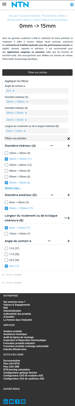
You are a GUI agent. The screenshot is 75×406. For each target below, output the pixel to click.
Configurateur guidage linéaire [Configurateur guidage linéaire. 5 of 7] (20, 372)
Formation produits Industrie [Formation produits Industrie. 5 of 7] (19, 343)
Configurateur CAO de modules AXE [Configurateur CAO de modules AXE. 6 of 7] (23, 375)
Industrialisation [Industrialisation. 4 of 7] (12, 310)
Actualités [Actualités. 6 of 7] (8, 316)
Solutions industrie (30, 15)
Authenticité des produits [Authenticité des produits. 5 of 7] (17, 313)
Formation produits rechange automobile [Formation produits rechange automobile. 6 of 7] (26, 346)
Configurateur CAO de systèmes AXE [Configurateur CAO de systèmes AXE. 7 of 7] (23, 378)
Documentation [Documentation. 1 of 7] (11, 360)
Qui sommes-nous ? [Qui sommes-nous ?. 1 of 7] (14, 301)
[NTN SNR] (20, 5)
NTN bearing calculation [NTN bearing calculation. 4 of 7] (16, 369)
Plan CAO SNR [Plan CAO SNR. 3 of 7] (11, 366)
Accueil (13, 15)
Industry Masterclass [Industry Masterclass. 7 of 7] (15, 349)
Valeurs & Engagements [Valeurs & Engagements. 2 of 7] (16, 304)
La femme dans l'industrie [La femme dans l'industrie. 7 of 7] (17, 319)
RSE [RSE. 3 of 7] (5, 307)
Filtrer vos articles (37, 72)
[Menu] (4, 4)
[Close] (68, 139)
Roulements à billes (54, 15)
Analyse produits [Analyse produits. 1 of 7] (12, 331)
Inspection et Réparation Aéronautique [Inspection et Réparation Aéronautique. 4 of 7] (24, 340)
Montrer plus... (13, 188)
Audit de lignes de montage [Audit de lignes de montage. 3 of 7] (18, 337)
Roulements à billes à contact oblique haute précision (37, 19)
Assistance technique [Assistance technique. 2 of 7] (15, 334)
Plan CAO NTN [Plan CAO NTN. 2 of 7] (11, 363)
